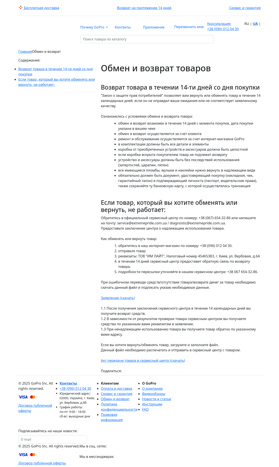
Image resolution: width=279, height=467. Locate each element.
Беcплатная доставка (38, 7)
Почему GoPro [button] (92, 27)
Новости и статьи (156, 399)
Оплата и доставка (116, 388)
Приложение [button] (154, 27)
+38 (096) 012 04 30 (223, 26)
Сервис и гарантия (245, 7)
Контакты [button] (123, 27)
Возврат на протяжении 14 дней (144, 7)
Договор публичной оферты (42, 463)
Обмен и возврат (115, 399)
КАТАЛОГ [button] (46, 39)
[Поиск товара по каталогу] (217, 39)
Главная (25, 51)
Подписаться (100, 439)
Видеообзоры (153, 393)
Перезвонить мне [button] (189, 26)
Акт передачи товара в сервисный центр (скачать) (143, 360)
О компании (152, 388)
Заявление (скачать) (118, 297)
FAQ (145, 409)
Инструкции (152, 404)
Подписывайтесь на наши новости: (48, 431)
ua (255, 23)
